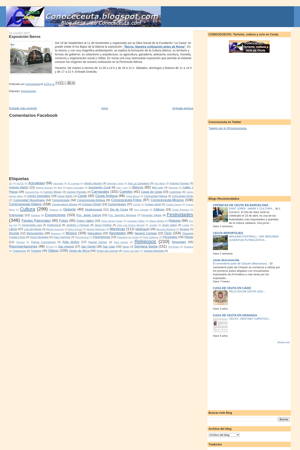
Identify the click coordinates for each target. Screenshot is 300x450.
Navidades (117, 233)
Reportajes (179, 242)
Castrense (175, 192)
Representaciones (23, 246)
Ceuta (82, 196)
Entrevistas (16, 215)
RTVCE (50, 247)
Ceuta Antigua (106, 196)
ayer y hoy (122, 187)
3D (10, 183)
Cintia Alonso (133, 196)
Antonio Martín (19, 187)
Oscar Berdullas (39, 237)
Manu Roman (75, 229)
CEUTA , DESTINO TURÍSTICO (249, 318)
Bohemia (173, 187)
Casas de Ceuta (151, 191)
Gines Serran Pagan (111, 221)
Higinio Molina (156, 221)
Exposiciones (28, 91)
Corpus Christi (91, 204)
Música (71, 233)
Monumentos (35, 233)
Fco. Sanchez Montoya (122, 215)
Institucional (54, 225)
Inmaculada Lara (32, 225)
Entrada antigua (182, 108)
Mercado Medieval (165, 229)
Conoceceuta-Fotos (126, 200)
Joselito (153, 225)
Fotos (63, 221)
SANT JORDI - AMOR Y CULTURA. (251, 208)
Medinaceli (142, 229)
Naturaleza (95, 233)
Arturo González (75, 187)
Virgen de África (79, 250)
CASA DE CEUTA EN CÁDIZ (232, 288)
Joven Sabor (169, 225)
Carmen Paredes (76, 192)
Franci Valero (85, 220)
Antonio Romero (44, 187)
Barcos (137, 187)
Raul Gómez (121, 242)
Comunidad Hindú (182, 196)
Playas (188, 237)
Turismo (36, 250)
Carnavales (100, 192)
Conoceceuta (61, 200)
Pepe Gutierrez (151, 237)
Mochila (14, 233)
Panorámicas (101, 237)
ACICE (20, 183)
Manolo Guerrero (55, 229)
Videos (53, 251)
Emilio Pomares (180, 209)
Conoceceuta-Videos (25, 204)
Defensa (54, 209)
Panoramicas (82, 237)
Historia (174, 221)
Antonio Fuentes (179, 183)
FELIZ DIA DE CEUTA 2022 (246, 291)
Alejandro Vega (115, 183)
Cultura (27, 209)
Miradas (184, 229)
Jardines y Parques (77, 225)
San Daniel (88, 246)
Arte (60, 187)
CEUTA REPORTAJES (228, 233)
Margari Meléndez (96, 229)
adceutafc (58, 183)
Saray (125, 246)
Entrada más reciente (23, 108)
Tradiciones (19, 250)
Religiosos (145, 241)
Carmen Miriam (53, 192)
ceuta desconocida (226, 260)
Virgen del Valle (131, 251)
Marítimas (117, 229)
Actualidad (36, 183)
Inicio (104, 108)
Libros (13, 229)
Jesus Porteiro (103, 225)
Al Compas (74, 183)
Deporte (69, 209)
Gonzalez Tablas (136, 221)
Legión (185, 225)
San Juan (109, 246)
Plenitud (20, 242)
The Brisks (173, 247)
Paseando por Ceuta (128, 237)
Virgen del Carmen (107, 250)
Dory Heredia (141, 209)
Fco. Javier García (88, 215)
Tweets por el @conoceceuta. (228, 128)
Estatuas (35, 215)
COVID (137, 204)
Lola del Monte (32, 229)
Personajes (170, 237)
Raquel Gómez (98, 242)
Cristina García (173, 204)
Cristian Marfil (153, 204)
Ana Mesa (159, 183)
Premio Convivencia (43, 242)
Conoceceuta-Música (167, 200)
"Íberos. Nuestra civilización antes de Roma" (155, 46)
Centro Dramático (38, 196)
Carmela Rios (32, 192)
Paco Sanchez (62, 237)
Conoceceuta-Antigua (91, 200)
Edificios (159, 209)
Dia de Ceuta (119, 209)
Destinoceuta (93, 209)
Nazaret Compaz (146, 233)
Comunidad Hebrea (155, 196)
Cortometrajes (117, 204)
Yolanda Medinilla (153, 250)
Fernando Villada (151, 215)
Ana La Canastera (139, 183)
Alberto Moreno (93, 183)
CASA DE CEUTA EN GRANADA (235, 315)
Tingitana (188, 247)
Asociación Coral (100, 187)
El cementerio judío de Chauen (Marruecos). (240, 263)
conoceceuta (33, 84)
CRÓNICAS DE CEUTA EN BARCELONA (240, 205)
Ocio (168, 233)
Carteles (126, 192)
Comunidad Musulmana (29, 200)
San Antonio (66, 246)
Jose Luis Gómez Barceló (131, 225)
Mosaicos (56, 233)
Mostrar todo (284, 342)
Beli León (157, 187)
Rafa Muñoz (70, 242)
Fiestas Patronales (36, 221)
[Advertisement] (101, 147)
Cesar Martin (65, 196)
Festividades (180, 214)
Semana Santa (146, 246)
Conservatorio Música (64, 204)
